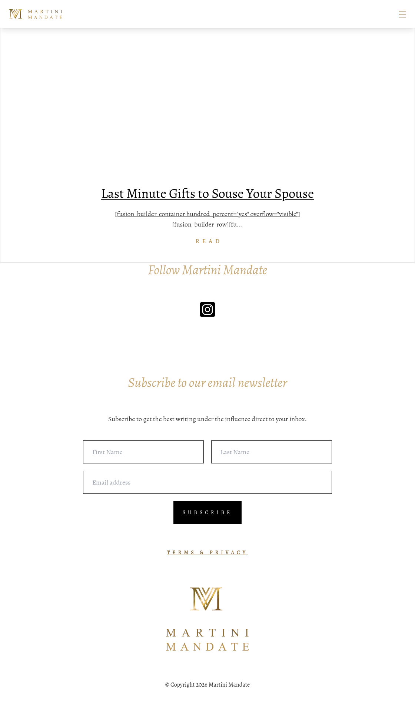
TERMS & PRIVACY (207, 552)
